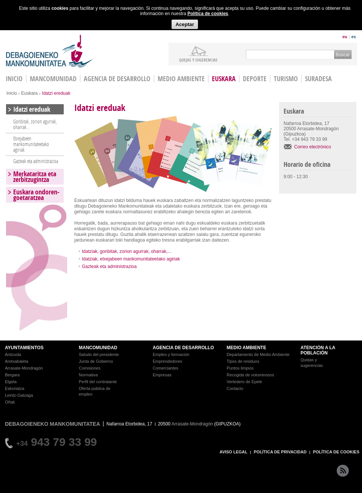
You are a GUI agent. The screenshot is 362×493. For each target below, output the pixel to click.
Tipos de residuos (243, 361)
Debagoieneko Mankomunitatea (49, 51)
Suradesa (318, 78)
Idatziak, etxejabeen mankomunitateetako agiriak (131, 259)
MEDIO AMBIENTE (246, 347)
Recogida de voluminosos (250, 375)
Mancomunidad (53, 78)
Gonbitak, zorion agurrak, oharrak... (35, 124)
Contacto (235, 388)
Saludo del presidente (99, 354)
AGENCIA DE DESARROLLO (183, 347)
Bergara (12, 375)
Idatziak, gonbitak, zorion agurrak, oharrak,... (126, 251)
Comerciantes (165, 368)
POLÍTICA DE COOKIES (336, 452)
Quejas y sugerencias (198, 59)
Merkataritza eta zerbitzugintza (34, 176)
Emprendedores (167, 361)
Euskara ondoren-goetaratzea (36, 194)
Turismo (286, 78)
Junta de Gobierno (96, 361)
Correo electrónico (312, 146)
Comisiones (89, 368)
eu (344, 36)
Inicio (11, 93)
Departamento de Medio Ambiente (258, 354)
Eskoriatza (14, 388)
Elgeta (11, 381)
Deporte (255, 78)
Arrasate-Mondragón (24, 368)
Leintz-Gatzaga (19, 395)
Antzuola (13, 354)
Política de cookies (207, 13)
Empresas (162, 375)
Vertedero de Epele (244, 381)
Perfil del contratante (98, 381)
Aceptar (184, 24)
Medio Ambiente (181, 78)
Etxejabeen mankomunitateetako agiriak (31, 144)
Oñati (10, 402)
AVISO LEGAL (233, 452)
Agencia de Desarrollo (117, 78)
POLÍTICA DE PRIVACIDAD (280, 452)
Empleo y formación (171, 354)
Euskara (224, 78)
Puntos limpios (240, 368)
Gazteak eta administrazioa (109, 266)
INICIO (14, 78)
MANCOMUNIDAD (98, 347)
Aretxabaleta (16, 361)
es (353, 36)
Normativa (88, 375)
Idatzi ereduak (31, 109)
